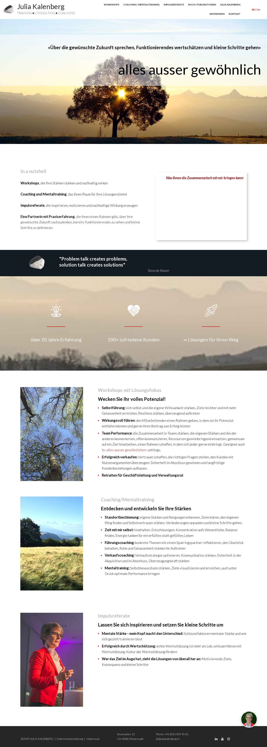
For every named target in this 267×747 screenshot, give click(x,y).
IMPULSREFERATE (174, 4)
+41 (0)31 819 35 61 (176, 734)
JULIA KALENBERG (230, 4)
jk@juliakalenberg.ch (167, 738)
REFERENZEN (217, 13)
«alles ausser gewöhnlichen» (126, 450)
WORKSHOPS (111, 4)
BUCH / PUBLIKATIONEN (202, 4)
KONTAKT (234, 13)
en (258, 9)
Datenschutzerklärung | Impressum (78, 738)
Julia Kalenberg (40, 6)
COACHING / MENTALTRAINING (141, 4)
